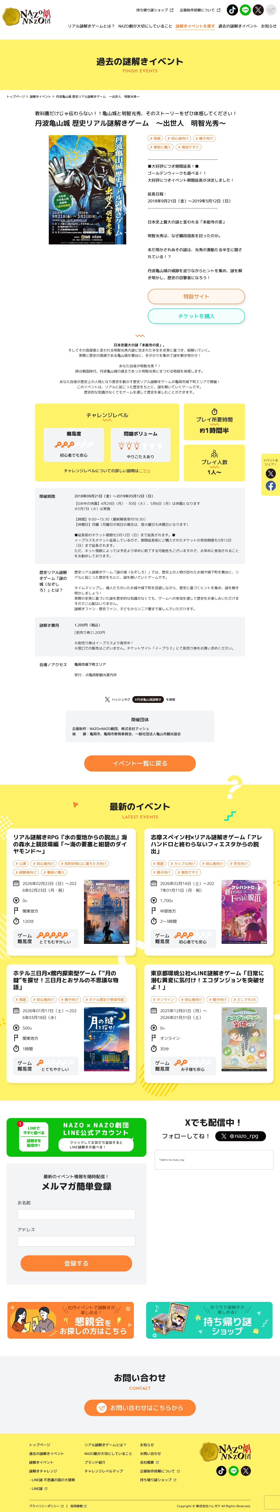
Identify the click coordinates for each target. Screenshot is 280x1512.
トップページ (39, 1444)
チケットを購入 (196, 316)
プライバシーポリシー (44, 1506)
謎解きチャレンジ (43, 1471)
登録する (76, 1263)
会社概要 (147, 1462)
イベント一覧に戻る (140, 763)
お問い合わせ (150, 1453)
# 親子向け (204, 138)
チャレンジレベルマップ (103, 1471)
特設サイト (196, 296)
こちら (144, 471)
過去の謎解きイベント (238, 26)
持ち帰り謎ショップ (152, 9)
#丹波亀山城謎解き (148, 699)
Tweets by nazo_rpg (171, 1160)
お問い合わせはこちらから (147, 1408)
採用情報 (76, 1506)
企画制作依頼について (197, 9)
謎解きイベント (41, 1462)
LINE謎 (37, 1488)
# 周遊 (155, 138)
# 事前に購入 (160, 147)
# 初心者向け (178, 138)
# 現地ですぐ (188, 147)
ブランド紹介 (94, 1462)
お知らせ (269, 26)
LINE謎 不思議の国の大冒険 (53, 1479)
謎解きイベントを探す (195, 26)
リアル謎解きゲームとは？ (91, 26)
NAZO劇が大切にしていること (145, 26)
